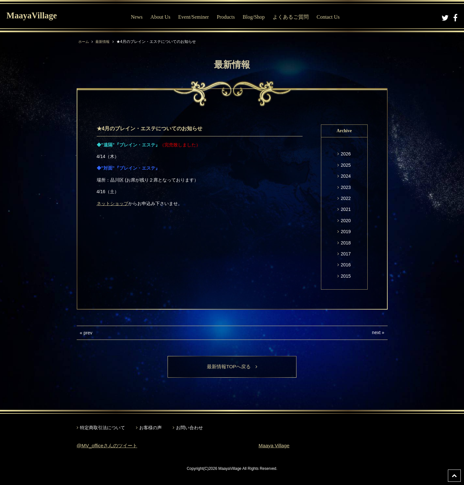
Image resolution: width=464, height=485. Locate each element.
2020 (346, 220)
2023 (346, 187)
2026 (346, 153)
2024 (346, 176)
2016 (346, 264)
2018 (346, 242)
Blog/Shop (255, 17)
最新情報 (104, 41)
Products (227, 17)
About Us (162, 17)
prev (87, 332)
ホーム (84, 41)
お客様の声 (150, 428)
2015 (346, 276)
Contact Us (329, 17)
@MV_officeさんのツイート (109, 446)
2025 (346, 165)
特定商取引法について (102, 428)
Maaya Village (275, 446)
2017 (346, 253)
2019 (346, 231)
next (376, 332)
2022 (346, 198)
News (138, 17)
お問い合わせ (189, 428)
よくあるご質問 (292, 17)
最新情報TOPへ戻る (232, 367)
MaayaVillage (34, 16)
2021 (346, 209)
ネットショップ (112, 203)
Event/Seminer (195, 17)
